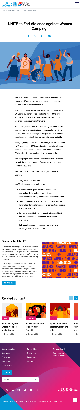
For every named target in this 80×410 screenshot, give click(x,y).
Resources (6, 353)
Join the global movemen (25, 180)
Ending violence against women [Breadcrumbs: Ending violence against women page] (26, 10)
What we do (6, 357)
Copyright (5, 401)
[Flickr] (19, 390)
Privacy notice (31, 401)
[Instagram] (37, 390)
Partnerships (32, 349)
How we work (7, 361)
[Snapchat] (25, 390)
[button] (76, 298)
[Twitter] (7, 390)
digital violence (16, 254)
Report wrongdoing (44, 401)
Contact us (31, 361)
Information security (17, 401)
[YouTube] (31, 390)
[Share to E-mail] (49, 36)
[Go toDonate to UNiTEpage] (60, 260)
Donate (7, 372)
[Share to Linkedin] (42, 36)
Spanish (18, 175)
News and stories (8, 349)
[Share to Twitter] (35, 36)
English (47, 171)
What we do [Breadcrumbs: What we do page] (11, 10)
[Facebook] (2, 390)
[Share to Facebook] (28, 36)
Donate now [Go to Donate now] (8, 283)
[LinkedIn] (13, 390)
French (53, 171)
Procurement (32, 357)
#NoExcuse (23, 184)
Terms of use (57, 401)
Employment (31, 353)
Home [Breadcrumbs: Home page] (3, 10)
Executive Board (59, 349)
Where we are (7, 365)
